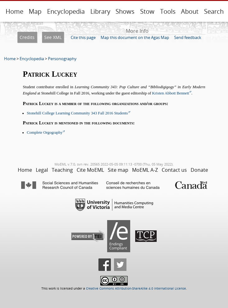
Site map (118, 169)
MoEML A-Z (145, 169)
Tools (168, 11)
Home (14, 11)
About (189, 11)
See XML (53, 37)
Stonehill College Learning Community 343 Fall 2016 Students (77, 113)
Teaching (62, 169)
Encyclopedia (66, 11)
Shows (125, 11)
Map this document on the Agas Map (135, 37)
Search (214, 11)
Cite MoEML (90, 169)
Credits (27, 37)
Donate (199, 169)
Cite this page (83, 37)
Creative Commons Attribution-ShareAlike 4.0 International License (136, 288)
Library (100, 11)
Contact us (174, 169)
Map (35, 11)
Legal (42, 169)
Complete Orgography (45, 132)
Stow (147, 11)
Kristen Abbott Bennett (170, 93)
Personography (62, 58)
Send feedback (187, 37)
